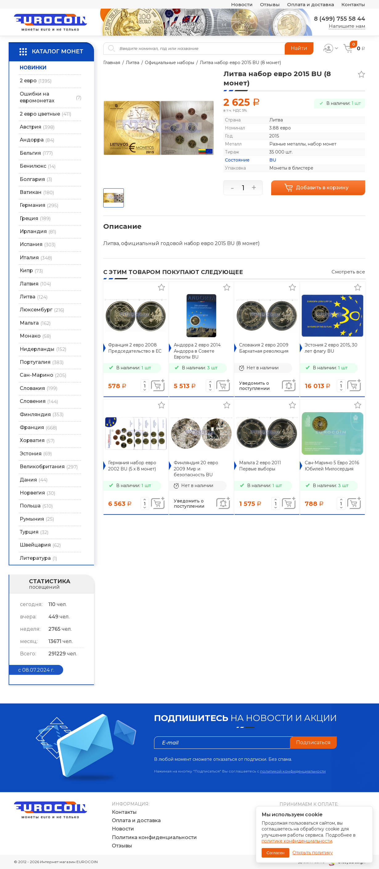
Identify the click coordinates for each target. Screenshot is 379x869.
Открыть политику (312, 852)
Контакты (353, 4)
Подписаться (313, 742)
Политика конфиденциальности (154, 837)
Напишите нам (347, 26)
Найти (299, 48)
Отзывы (270, 4)
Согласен (275, 853)
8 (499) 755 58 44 (339, 18)
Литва (132, 62)
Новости (242, 4)
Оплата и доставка (310, 4)
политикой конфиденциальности (293, 771)
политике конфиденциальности (297, 841)
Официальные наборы (170, 62)
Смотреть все (348, 272)
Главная (111, 62)
